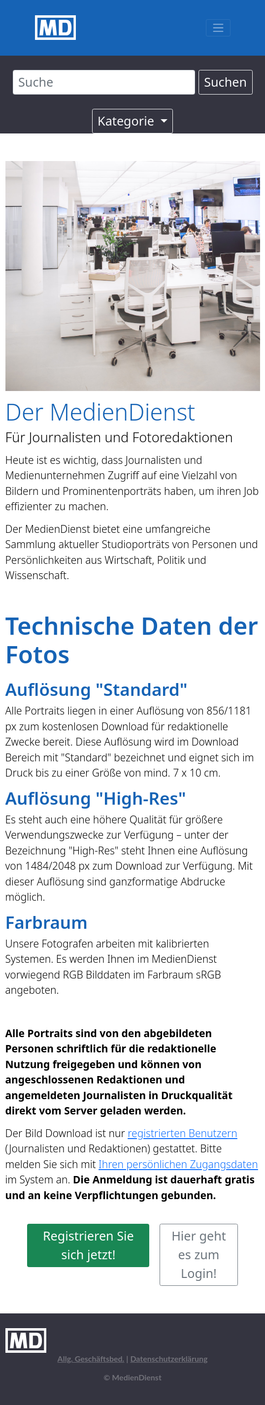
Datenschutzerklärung (168, 1358)
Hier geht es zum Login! (198, 1254)
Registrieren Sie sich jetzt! (88, 1245)
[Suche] (104, 82)
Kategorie (127, 120)
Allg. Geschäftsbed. (91, 1358)
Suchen (225, 81)
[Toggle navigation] (218, 27)
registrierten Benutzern (182, 1133)
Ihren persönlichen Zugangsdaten (178, 1164)
